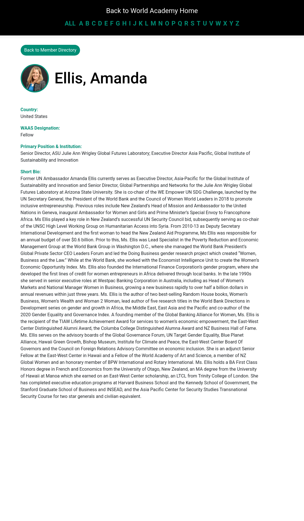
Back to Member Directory (50, 50)
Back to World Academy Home (152, 11)
